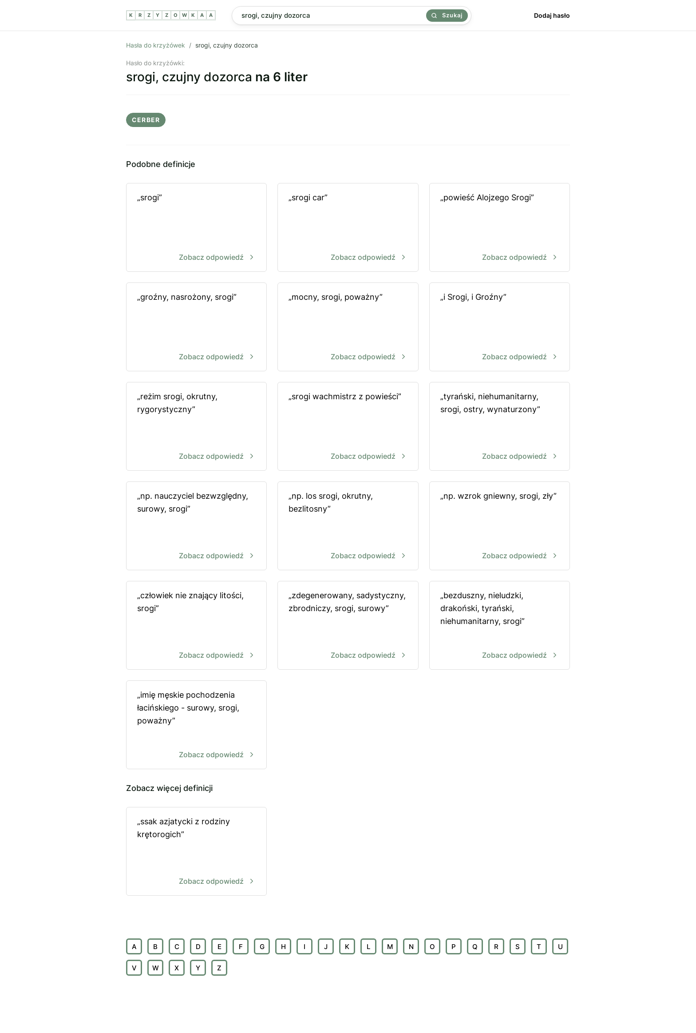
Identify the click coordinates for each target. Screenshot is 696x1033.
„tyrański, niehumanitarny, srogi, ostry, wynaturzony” (499, 427)
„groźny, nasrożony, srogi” (196, 327)
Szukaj (447, 15)
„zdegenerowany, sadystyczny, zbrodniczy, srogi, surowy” (348, 626)
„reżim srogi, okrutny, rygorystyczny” (196, 427)
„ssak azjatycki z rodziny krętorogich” (196, 852)
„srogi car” (348, 228)
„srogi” (196, 228)
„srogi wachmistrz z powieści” (348, 427)
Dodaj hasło (552, 15)
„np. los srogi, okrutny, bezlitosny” (348, 526)
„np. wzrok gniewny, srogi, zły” (499, 526)
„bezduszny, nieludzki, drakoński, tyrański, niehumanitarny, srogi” (499, 626)
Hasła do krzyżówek (155, 45)
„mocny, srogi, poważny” (348, 327)
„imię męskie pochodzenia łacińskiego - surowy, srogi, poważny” (196, 725)
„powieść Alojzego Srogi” (499, 228)
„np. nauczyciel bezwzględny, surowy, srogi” (196, 526)
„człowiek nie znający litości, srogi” (196, 626)
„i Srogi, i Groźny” (499, 327)
